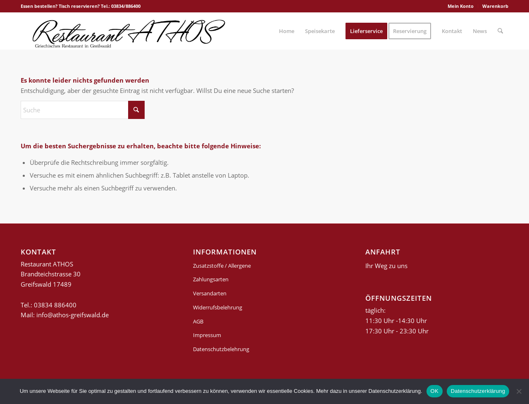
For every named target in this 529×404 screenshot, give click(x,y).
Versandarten (209, 293)
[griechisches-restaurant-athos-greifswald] (127, 31)
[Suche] (500, 31)
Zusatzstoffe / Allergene (222, 265)
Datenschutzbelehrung (221, 349)
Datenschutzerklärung (478, 391)
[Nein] (519, 391)
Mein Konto (461, 6)
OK (434, 391)
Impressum (207, 335)
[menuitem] (460, 6)
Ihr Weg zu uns (386, 265)
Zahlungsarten (211, 279)
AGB (198, 321)
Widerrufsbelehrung (217, 307)
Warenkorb (495, 6)
